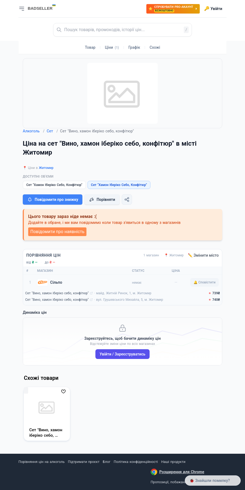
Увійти (213, 8)
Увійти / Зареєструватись (123, 354)
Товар (90, 47)
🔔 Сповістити (204, 282)
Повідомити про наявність (57, 231)
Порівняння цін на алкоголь (41, 462)
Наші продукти (173, 462)
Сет (52, 131)
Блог (106, 462)
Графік (134, 47)
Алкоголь (33, 131)
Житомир (46, 168)
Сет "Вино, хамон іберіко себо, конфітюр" (57, 293)
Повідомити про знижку (52, 199)
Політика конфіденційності (136, 462)
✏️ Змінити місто (203, 255)
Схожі (155, 47)
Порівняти (102, 199)
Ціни (112, 47)
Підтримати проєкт (83, 462)
